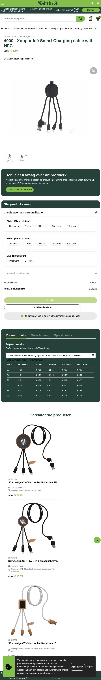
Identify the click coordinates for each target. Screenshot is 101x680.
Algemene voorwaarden (12, 619)
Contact (90, 10)
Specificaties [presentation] (61, 335)
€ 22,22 (15, 483)
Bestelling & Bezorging (62, 584)
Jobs (58, 10)
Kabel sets (42, 28)
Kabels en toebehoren (24, 28)
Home (4, 28)
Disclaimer (6, 631)
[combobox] (39, 19)
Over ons (76, 10)
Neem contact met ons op (20, 189)
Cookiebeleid (7, 623)
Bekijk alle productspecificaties (19, 59)
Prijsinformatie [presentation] (16, 335)
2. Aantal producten (16, 273)
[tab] (16, 335)
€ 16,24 (15, 553)
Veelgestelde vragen (61, 592)
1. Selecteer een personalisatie (23, 212)
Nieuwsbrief (67, 10)
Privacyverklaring (9, 627)
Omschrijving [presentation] (39, 335)
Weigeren (89, 667)
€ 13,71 (60, 485)
